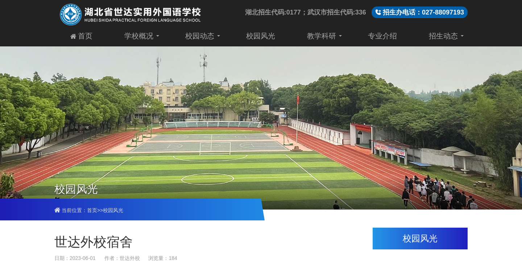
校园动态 (199, 36)
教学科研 (321, 36)
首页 (81, 36)
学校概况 (138, 36)
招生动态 (443, 36)
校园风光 (260, 36)
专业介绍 (382, 36)
